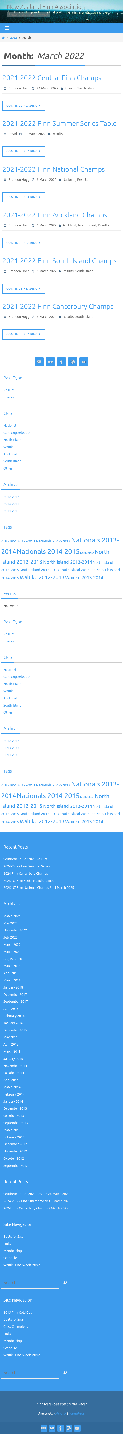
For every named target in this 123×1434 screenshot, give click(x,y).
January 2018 (13, 987)
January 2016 (13, 1023)
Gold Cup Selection (17, 433)
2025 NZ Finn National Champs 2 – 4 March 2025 (38, 888)
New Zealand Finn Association (46, 7)
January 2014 (13, 1102)
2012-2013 (11, 497)
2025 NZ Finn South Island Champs (28, 881)
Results (70, 88)
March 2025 (12, 916)
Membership (12, 1251)
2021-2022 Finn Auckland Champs (54, 215)
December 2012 (15, 1144)
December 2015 (15, 1030)
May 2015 (10, 1037)
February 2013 (14, 1137)
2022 (13, 38)
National (69, 180)
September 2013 (15, 1123)
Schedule (10, 1258)
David (12, 134)
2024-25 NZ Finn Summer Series (26, 866)
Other (7, 468)
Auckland (69, 225)
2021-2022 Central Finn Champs (51, 78)
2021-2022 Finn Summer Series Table (59, 123)
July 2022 (10, 937)
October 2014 (13, 1073)
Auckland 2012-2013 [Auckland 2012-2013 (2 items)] (18, 541)
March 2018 (12, 980)
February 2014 (14, 1094)
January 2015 (13, 1059)
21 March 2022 (47, 88)
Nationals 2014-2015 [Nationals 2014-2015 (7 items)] (48, 551)
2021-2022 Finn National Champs (53, 169)
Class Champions (15, 1327)
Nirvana (60, 1413)
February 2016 (14, 1016)
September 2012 (15, 1166)
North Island (87, 225)
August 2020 (12, 959)
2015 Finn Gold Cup (17, 1313)
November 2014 (15, 1066)
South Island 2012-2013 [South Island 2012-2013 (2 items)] (39, 569)
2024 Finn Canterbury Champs (25, 874)
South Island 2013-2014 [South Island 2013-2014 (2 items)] (79, 569)
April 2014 (11, 1080)
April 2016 (11, 1009)
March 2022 (12, 945)
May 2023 (10, 923)
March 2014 (12, 1087)
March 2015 (12, 1052)
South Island (86, 88)
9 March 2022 (47, 180)
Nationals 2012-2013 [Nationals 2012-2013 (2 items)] (53, 541)
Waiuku (8, 447)
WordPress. (77, 1413)
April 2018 (11, 973)
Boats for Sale (13, 1237)
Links (7, 1244)
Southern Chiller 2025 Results (25, 859)
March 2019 (12, 966)
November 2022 (15, 930)
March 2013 (12, 1130)
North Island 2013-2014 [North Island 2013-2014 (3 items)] (67, 562)
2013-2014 (11, 504)
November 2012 (15, 1151)
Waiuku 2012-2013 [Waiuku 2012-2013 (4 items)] (42, 577)
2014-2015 (11, 511)
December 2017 (15, 995)
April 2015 (11, 1044)
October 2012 (13, 1159)
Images (8, 397)
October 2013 (13, 1116)
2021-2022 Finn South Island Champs (59, 261)
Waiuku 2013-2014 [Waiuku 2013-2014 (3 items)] (84, 578)
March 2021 (12, 952)
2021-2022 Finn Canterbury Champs (57, 306)
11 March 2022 (35, 134)
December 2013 (15, 1109)
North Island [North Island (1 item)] (87, 552)
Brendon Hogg (19, 88)
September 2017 (15, 1002)
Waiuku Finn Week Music (21, 1265)
